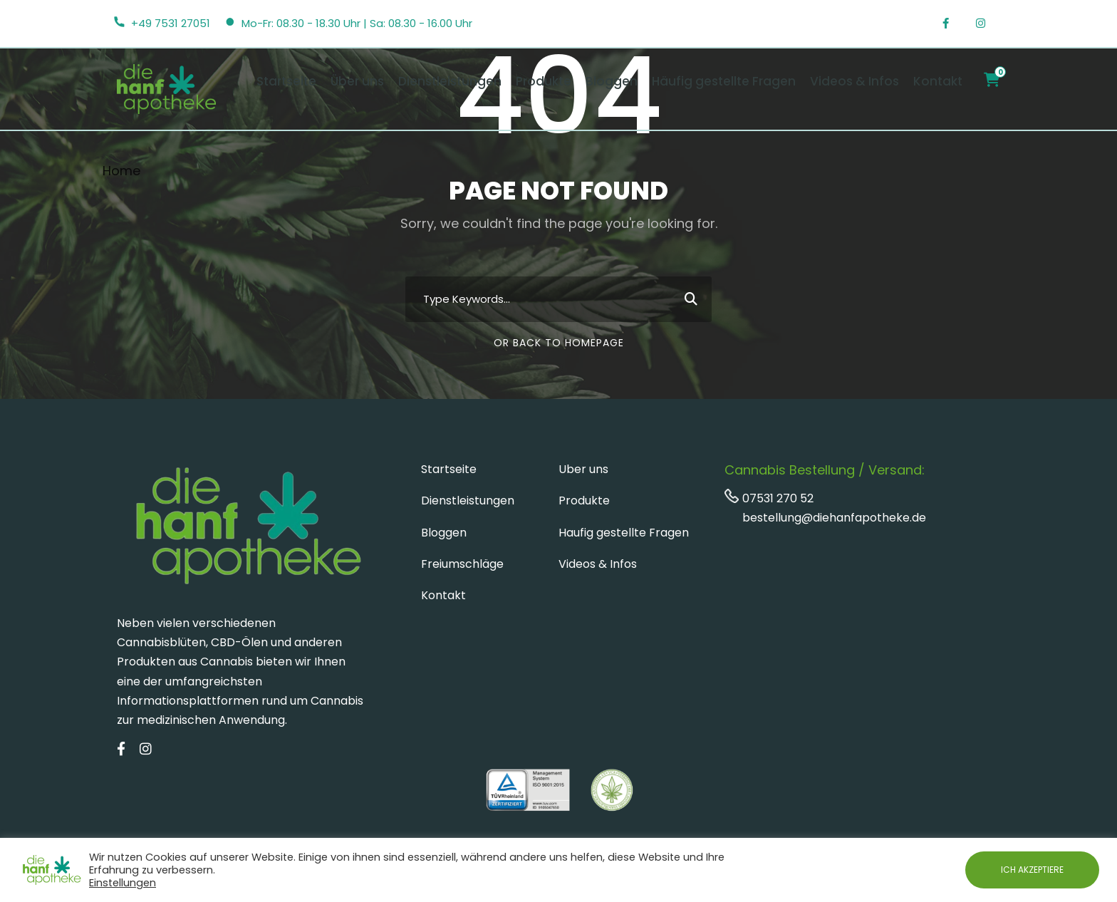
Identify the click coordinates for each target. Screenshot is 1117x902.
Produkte (543, 81)
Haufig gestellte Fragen (623, 532)
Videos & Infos (854, 81)
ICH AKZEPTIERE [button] (1032, 870)
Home (121, 171)
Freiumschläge (462, 564)
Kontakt (937, 81)
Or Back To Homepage (559, 343)
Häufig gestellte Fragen (724, 81)
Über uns (357, 81)
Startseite (286, 81)
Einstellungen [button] (122, 883)
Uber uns (583, 469)
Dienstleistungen (450, 81)
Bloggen (612, 81)
